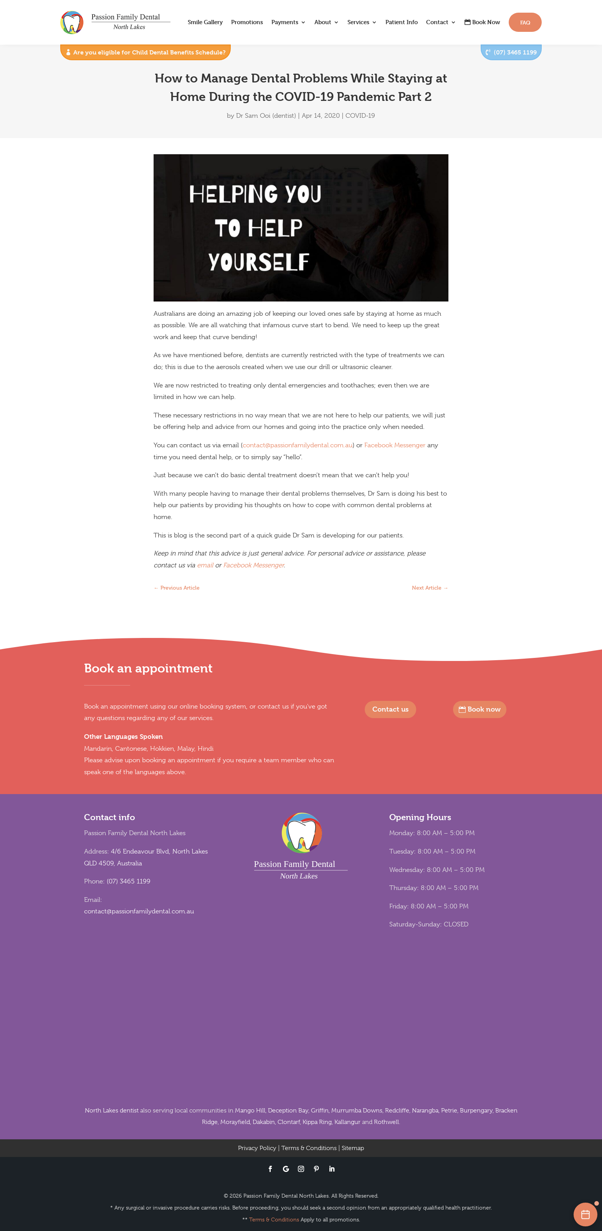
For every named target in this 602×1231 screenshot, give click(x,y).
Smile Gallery (205, 22)
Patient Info (401, 22)
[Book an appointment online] (585, 1214)
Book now (484, 709)
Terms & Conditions (309, 1148)
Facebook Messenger (394, 445)
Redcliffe (397, 1110)
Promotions (247, 22)
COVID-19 (360, 115)
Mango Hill (250, 1110)
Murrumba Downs (356, 1110)
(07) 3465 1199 (515, 52)
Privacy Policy (257, 1148)
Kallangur (347, 1122)
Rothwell (386, 1122)
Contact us (390, 709)
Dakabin (264, 1122)
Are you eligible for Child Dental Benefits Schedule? (149, 52)
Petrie (449, 1110)
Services (358, 22)
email (205, 565)
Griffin (320, 1110)
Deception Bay (288, 1110)
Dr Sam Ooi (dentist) (266, 115)
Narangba (425, 1110)
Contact (437, 22)
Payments (284, 22)
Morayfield (235, 1122)
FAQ (525, 22)
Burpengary (476, 1110)
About (322, 22)
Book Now (486, 22)
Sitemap (353, 1148)
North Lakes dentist (112, 1110)
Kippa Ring (317, 1122)
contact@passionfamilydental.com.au (297, 445)
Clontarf (289, 1122)
